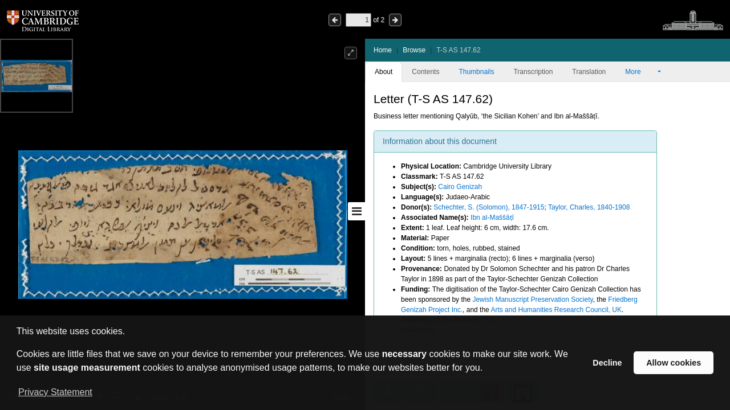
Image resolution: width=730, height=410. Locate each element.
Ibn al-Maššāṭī (492, 218)
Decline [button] (607, 362)
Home (383, 50)
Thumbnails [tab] (476, 72)
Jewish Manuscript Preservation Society (532, 300)
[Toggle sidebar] (356, 211)
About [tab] (383, 72)
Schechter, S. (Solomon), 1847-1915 (488, 207)
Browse (414, 50)
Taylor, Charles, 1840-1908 (589, 207)
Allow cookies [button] (673, 362)
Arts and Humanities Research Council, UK (555, 310)
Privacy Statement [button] (55, 392)
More (640, 72)
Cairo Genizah (460, 187)
